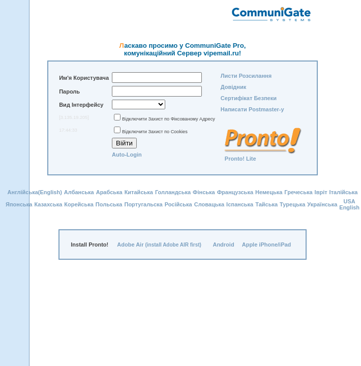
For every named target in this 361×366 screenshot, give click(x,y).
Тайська (266, 204)
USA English (349, 204)
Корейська (79, 204)
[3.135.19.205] (74, 117)
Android (223, 244)
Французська (235, 192)
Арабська (109, 192)
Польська (109, 204)
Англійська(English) (35, 192)
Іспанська (239, 204)
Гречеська (298, 192)
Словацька (209, 204)
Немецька (268, 192)
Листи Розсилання (246, 76)
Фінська (204, 192)
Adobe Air (130, 244)
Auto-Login (127, 154)
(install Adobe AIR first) (173, 245)
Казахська (48, 204)
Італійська (343, 192)
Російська (178, 204)
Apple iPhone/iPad (266, 244)
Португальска (143, 204)
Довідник (233, 87)
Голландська (173, 192)
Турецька (292, 204)
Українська (322, 204)
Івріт (321, 192)
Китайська (139, 192)
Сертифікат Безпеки (249, 98)
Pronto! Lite (240, 159)
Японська (19, 204)
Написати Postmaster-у (252, 109)
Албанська (79, 192)
